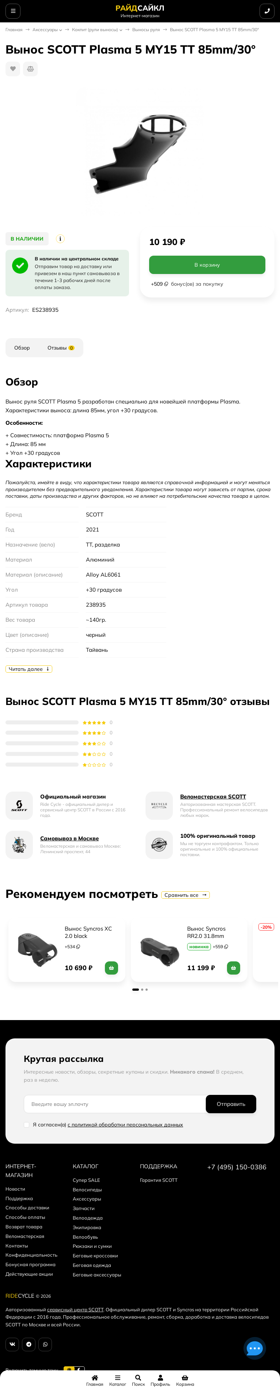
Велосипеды (87, 1189)
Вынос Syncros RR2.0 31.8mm (207, 932)
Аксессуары (45, 29)
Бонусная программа (30, 1264)
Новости (15, 1189)
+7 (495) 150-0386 (236, 1167)
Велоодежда (88, 1218)
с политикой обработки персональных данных (125, 1124)
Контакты (16, 1246)
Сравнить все (185, 895)
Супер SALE (86, 1180)
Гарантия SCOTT (159, 1180)
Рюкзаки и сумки (92, 1246)
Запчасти (84, 1208)
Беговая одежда (92, 1265)
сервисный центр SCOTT (75, 1309)
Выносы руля (146, 29)
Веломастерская (24, 1236)
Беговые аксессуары (97, 1275)
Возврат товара (23, 1227)
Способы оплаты (25, 1217)
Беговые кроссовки (95, 1255)
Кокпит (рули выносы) (95, 29)
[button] (135, 990)
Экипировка (87, 1227)
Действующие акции (29, 1274)
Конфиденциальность (31, 1255)
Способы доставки (27, 1207)
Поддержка (19, 1198)
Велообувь (85, 1237)
